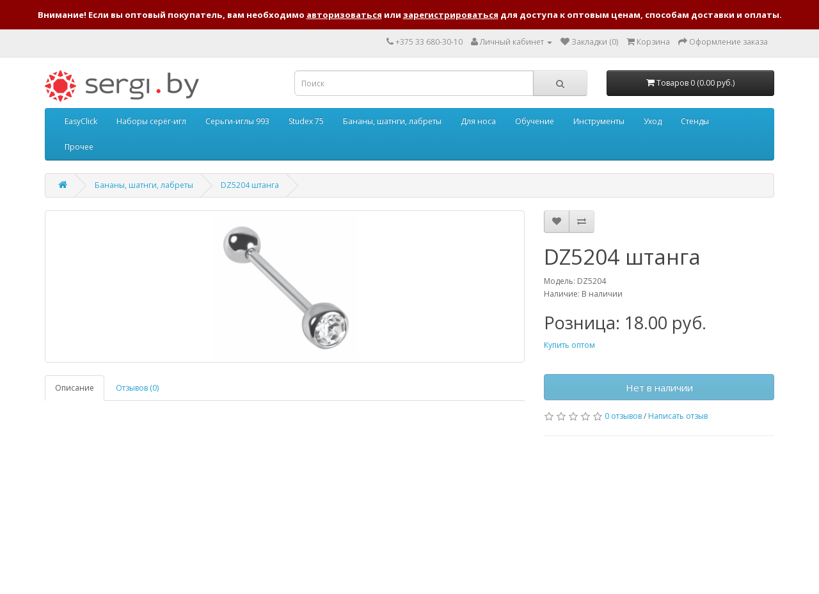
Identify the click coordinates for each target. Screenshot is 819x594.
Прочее (79, 146)
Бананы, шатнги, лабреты (392, 121)
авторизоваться (344, 14)
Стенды (695, 121)
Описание (74, 387)
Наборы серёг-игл (151, 121)
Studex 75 (306, 121)
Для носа (478, 121)
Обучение (534, 121)
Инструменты (598, 121)
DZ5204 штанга (250, 185)
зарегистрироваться (450, 14)
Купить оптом (569, 345)
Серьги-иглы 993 (237, 121)
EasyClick (81, 121)
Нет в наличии (659, 387)
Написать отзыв (678, 415)
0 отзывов (623, 415)
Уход (653, 121)
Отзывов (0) (137, 387)
